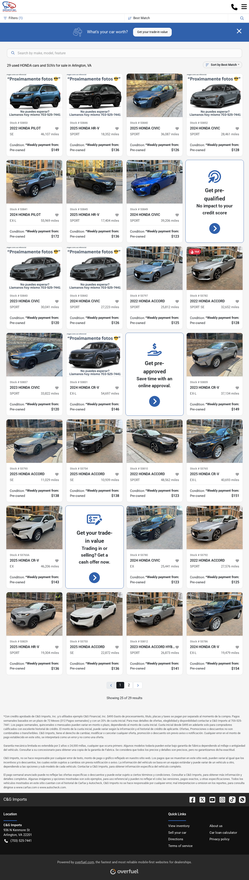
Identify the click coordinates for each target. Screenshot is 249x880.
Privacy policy (219, 839)
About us (216, 826)
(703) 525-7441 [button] (18, 840)
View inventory (179, 826)
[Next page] (137, 685)
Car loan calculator (223, 833)
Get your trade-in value (152, 32)
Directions (175, 839)
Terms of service (180, 846)
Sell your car (177, 833)
